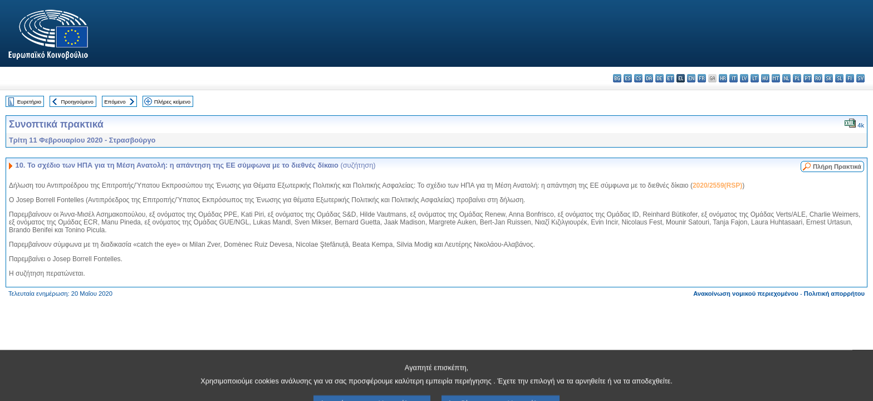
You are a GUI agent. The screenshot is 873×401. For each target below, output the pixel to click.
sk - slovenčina (829, 78)
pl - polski (797, 78)
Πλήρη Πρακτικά (837, 166)
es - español (628, 78)
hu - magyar (765, 78)
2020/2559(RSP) (717, 185)
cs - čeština (638, 78)
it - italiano (733, 78)
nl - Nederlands (786, 78)
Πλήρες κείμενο (172, 102)
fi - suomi (850, 78)
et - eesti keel (670, 78)
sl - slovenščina (839, 78)
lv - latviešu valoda (744, 78)
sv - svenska (860, 78)
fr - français (702, 78)
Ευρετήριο (29, 102)
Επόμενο (114, 102)
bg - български (617, 78)
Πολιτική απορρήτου (834, 293)
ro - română (818, 78)
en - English (691, 78)
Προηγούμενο (77, 102)
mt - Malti (776, 78)
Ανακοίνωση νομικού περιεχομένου (745, 293)
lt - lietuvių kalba (755, 78)
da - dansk (649, 78)
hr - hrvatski (723, 78)
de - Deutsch (659, 78)
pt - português (807, 78)
